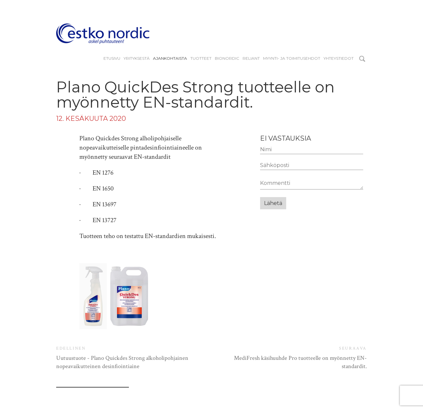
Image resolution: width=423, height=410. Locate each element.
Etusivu (111, 58)
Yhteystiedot (339, 58)
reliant (251, 58)
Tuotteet (201, 58)
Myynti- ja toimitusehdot (291, 58)
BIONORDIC (227, 58)
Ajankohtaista (170, 58)
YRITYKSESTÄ (137, 58)
